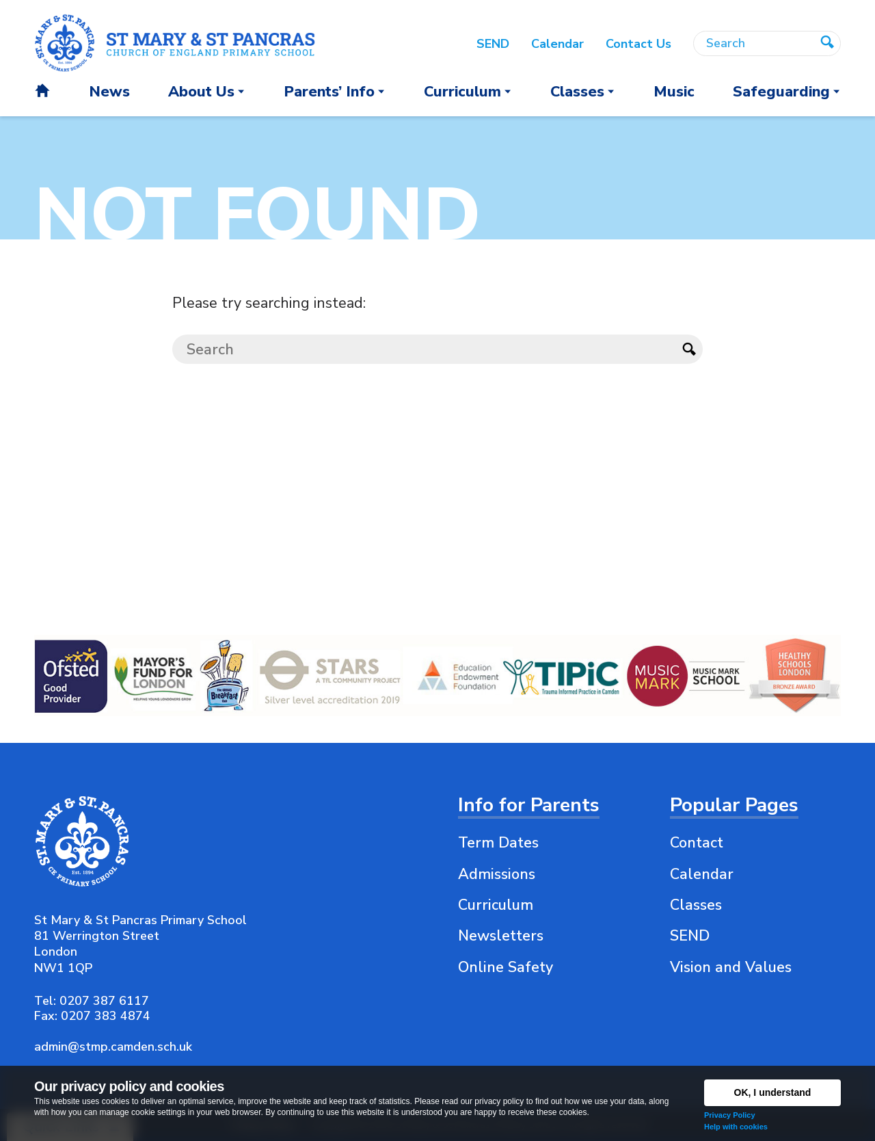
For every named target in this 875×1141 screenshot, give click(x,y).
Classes (696, 905)
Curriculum (495, 905)
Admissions (496, 874)
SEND (690, 936)
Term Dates (498, 842)
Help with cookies (736, 1127)
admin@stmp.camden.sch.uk (113, 1046)
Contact (696, 842)
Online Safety (505, 967)
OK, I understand (772, 1092)
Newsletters (500, 936)
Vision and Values (731, 967)
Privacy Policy (729, 1115)
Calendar (701, 874)
